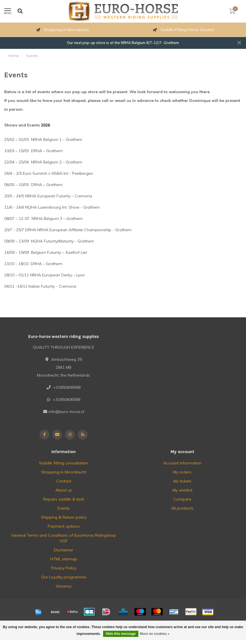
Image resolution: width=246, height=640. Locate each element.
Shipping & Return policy (63, 517)
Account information (182, 463)
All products (182, 508)
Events (64, 508)
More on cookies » (154, 634)
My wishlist (182, 490)
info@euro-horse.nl (66, 411)
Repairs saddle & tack (63, 499)
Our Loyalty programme (63, 577)
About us (63, 490)
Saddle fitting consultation (63, 463)
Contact (63, 481)
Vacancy (63, 586)
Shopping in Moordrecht (63, 472)
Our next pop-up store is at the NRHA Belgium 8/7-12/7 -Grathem (123, 42)
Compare (182, 499)
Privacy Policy (63, 568)
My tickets (182, 481)
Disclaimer (63, 549)
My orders (182, 472)
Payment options (64, 526)
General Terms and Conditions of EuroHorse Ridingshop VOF (63, 538)
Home (13, 55)
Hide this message (121, 634)
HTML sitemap (63, 559)
